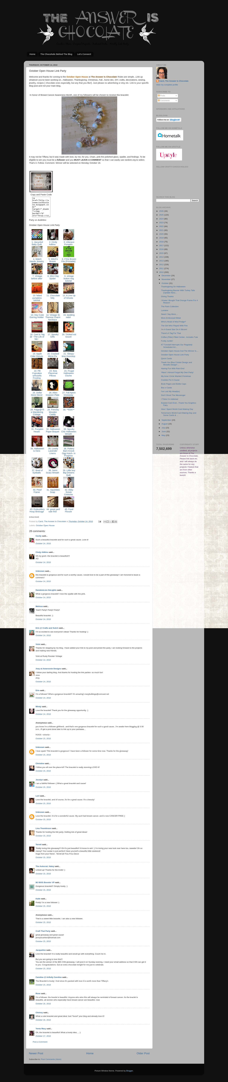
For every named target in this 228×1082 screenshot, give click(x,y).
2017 (161, 245)
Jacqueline (41, 954)
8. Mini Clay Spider (53, 281)
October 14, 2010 (43, 547)
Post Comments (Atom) (51, 1063)
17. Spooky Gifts (52, 339)
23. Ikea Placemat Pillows (52, 377)
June (164, 431)
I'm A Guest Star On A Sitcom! (174, 329)
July (164, 428)
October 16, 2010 (43, 1007)
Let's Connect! (84, 54)
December (166, 275)
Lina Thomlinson (43, 832)
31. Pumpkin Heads (37, 434)
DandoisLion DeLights (46, 594)
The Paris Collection (170, 306)
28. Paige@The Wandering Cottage (37, 416)
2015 (161, 253)
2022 (161, 226)
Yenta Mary (41, 1032)
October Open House (45, 529)
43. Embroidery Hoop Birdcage (37, 514)
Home (32, 54)
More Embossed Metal (171, 318)
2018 (161, 242)
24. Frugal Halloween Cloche (69, 377)
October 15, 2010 (43, 742)
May (164, 435)
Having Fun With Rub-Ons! (173, 368)
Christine (40, 767)
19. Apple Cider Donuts (37, 359)
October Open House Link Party (175, 355)
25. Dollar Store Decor (37, 397)
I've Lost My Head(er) (170, 391)
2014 (161, 257)
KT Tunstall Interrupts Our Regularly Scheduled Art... (176, 346)
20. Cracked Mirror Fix (53, 359)
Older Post (143, 1057)
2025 (161, 215)
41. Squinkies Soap (53, 495)
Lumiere (164, 310)
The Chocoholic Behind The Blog (56, 54)
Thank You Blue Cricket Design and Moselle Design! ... (176, 363)
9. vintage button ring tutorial (69, 282)
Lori (37, 800)
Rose (38, 997)
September (167, 420)
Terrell (38, 848)
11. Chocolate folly (53, 300)
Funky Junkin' (167, 341)
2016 (161, 249)
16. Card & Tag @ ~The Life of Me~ (37, 340)
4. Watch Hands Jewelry (37, 264)
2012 (161, 264)
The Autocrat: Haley (45, 870)
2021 (161, 230)
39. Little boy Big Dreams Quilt (68, 476)
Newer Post (36, 1057)
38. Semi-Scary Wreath (53, 475)
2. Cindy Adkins (53, 247)
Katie (38, 902)
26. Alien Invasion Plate (53, 397)
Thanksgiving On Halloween (173, 286)
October (165, 283)
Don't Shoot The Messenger (173, 395)
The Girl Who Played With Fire (174, 326)
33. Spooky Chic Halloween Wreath (68, 435)
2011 (161, 268)
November (166, 279)
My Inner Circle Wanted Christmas (176, 376)
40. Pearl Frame (37, 495)
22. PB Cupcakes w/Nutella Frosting (37, 378)
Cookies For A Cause (170, 380)
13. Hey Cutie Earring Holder (37, 320)
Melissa (39, 610)
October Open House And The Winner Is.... (179, 351)
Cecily (38, 540)
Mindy (38, 710)
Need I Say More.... (169, 314)
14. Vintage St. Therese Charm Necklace (52, 321)
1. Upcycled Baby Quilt (37, 247)
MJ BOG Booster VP (45, 886)
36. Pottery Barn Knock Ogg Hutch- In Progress (68, 456)
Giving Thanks (167, 296)
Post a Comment (40, 1046)
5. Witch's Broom (53, 264)
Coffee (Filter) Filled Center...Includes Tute (179, 337)
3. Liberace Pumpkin (68, 247)
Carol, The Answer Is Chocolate (173, 81)
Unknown (40, 575)
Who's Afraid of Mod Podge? (173, 322)
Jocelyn (39, 784)
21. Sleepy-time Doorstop (69, 359)
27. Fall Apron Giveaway (69, 397)
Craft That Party (43, 935)
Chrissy (39, 1016)
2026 (161, 211)
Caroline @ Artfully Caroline (49, 981)
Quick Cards (166, 358)
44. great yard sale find (53, 514)
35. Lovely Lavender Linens (53, 454)
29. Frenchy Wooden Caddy (53, 416)
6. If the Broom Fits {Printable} (68, 264)
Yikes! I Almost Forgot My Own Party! (177, 372)
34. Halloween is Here (37, 453)
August (165, 424)
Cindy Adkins (42, 556)
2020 (161, 234)
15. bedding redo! (69, 320)
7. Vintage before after (37, 281)
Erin (37, 694)
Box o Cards (166, 388)
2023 (161, 222)
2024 (161, 219)
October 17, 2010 (43, 1040)
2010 (161, 272)
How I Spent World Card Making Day (177, 409)
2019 (161, 238)
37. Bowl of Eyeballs (37, 475)
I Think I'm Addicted (169, 399)
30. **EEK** (69, 413)
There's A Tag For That (171, 333)
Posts (161, 96)
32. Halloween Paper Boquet (53, 434)
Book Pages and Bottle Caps (173, 384)
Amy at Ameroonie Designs (48, 672)
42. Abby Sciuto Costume (68, 496)
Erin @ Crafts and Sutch (47, 632)
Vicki (38, 648)
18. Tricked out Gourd (68, 339)
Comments (164, 100)
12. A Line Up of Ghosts (68, 300)
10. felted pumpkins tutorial (37, 301)
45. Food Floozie (68, 514)
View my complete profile (167, 85)
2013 (161, 261)
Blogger (129, 1075)
